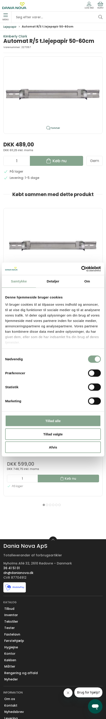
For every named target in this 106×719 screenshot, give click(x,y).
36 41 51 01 (11, 525)
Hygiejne (11, 604)
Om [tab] (87, 281)
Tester (9, 585)
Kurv (100, 5)
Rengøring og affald (21, 630)
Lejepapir (10, 27)
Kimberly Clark (15, 36)
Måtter (9, 624)
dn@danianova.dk (18, 530)
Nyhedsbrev (14, 669)
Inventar (11, 572)
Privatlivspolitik (16, 701)
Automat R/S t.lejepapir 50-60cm (27, 252)
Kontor (9, 611)
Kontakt (10, 663)
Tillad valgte (53, 434)
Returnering (13, 682)
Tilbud (9, 566)
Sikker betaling (16, 688)
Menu (5, 17)
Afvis (53, 447)
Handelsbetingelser (20, 695)
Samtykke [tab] (19, 281)
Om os (9, 656)
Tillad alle (53, 421)
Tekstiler (11, 579)
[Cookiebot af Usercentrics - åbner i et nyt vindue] (81, 269)
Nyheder (11, 637)
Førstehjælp (14, 598)
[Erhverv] (14, 5)
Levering (11, 675)
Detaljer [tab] (53, 281)
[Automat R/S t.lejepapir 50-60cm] (27, 227)
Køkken (10, 617)
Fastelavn (12, 592)
